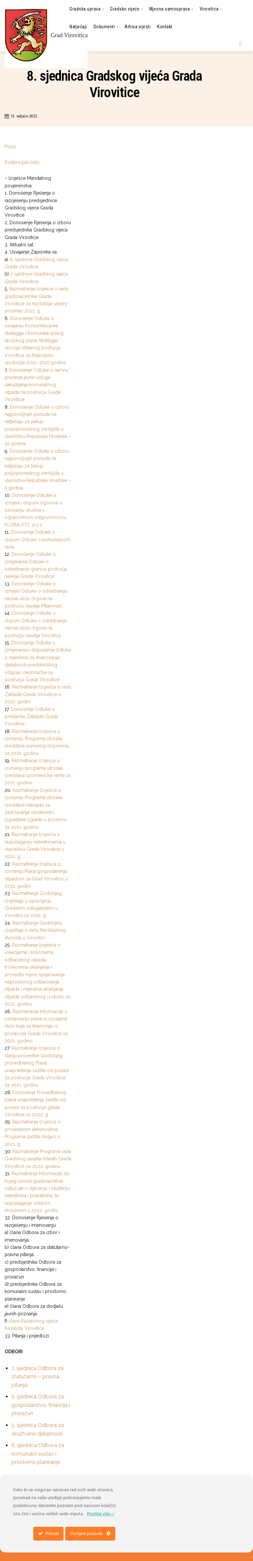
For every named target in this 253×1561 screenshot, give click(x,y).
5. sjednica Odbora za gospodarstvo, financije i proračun (41, 1404)
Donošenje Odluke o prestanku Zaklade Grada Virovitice (31, 717)
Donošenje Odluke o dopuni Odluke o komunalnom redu (37, 539)
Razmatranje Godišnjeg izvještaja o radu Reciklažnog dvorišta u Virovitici (35, 930)
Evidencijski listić (23, 162)
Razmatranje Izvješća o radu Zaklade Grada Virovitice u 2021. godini (38, 694)
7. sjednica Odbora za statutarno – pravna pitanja (38, 1376)
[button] (240, 43)
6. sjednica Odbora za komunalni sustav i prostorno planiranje (38, 1453)
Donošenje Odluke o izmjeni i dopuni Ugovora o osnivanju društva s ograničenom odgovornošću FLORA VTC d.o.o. (36, 510)
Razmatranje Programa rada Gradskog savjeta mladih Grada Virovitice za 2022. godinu (38, 1159)
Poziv (11, 146)
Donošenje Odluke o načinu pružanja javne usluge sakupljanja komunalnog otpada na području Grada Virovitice (36, 384)
